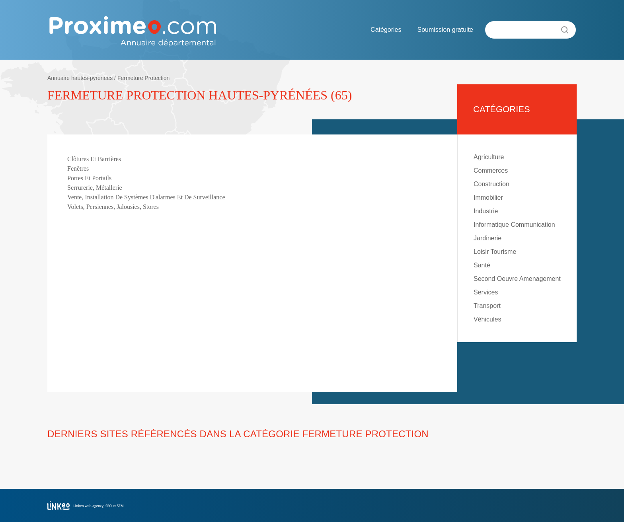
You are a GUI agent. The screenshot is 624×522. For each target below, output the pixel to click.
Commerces (491, 170)
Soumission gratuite (445, 29)
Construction (491, 184)
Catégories (385, 29)
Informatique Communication (514, 224)
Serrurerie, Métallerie (94, 187)
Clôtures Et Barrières (94, 159)
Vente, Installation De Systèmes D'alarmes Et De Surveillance (146, 197)
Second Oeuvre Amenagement (517, 278)
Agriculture (489, 157)
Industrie (486, 211)
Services (486, 292)
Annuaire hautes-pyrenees (80, 78)
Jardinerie (487, 238)
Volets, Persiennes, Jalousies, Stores (113, 206)
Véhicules (487, 319)
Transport (487, 305)
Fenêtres (78, 168)
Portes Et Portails (89, 178)
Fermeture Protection (143, 78)
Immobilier (488, 197)
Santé (482, 265)
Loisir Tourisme (495, 251)
